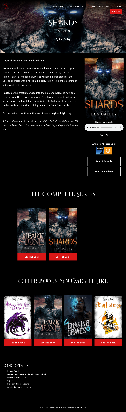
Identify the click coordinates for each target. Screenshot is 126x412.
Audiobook (19, 374)
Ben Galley (64, 39)
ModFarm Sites (73, 407)
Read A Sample (104, 161)
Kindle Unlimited (38, 374)
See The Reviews (104, 171)
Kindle (27, 374)
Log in (83, 407)
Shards (16, 371)
